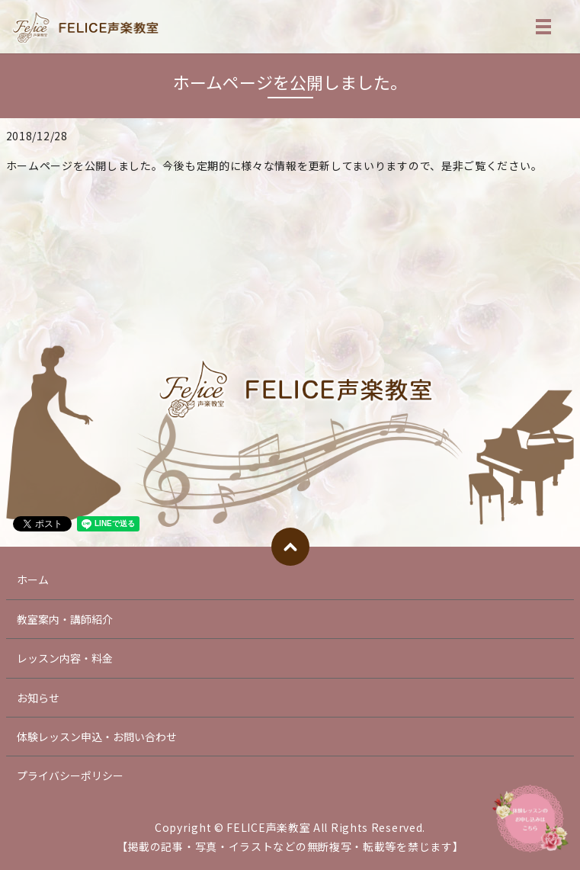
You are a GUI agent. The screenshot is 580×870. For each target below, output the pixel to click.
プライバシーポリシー (70, 775)
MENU (543, 29)
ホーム (33, 579)
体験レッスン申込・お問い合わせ (97, 736)
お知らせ (38, 697)
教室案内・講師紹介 (65, 619)
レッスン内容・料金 (65, 658)
